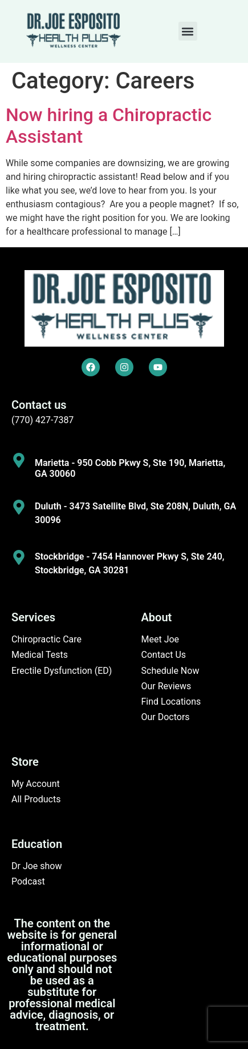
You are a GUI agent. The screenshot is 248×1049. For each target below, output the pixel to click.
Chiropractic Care (46, 639)
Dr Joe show (36, 866)
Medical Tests (39, 654)
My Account (35, 783)
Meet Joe (160, 639)
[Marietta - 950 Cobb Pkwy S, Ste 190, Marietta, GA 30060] (18, 460)
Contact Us (163, 654)
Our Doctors (165, 717)
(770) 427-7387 (42, 420)
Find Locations (171, 701)
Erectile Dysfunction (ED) (61, 670)
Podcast (28, 881)
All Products (35, 799)
